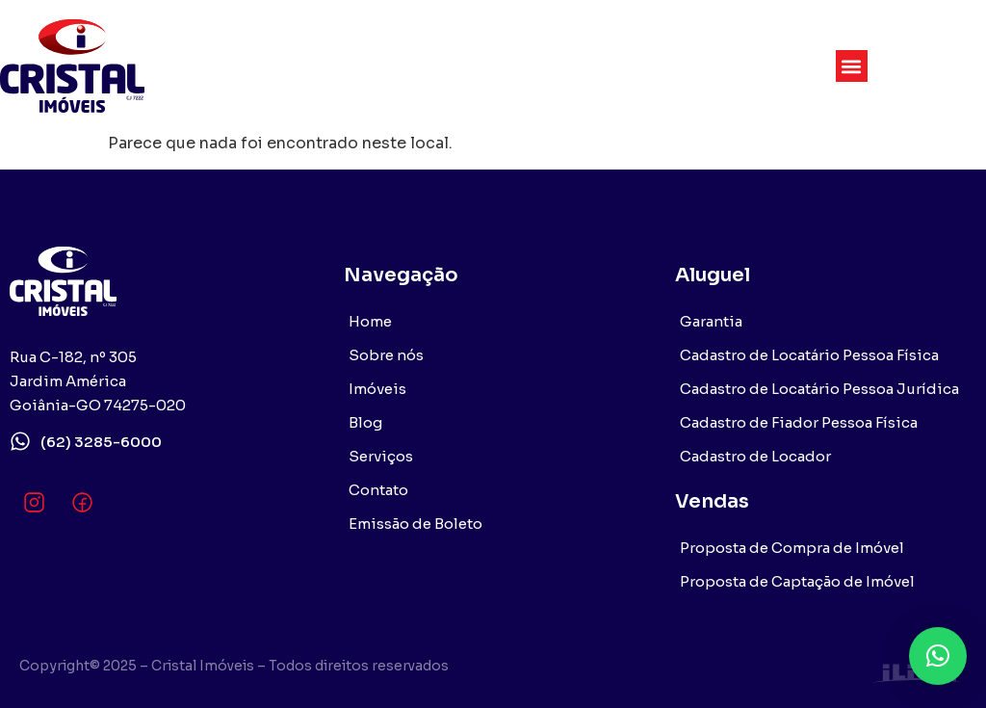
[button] (852, 66)
